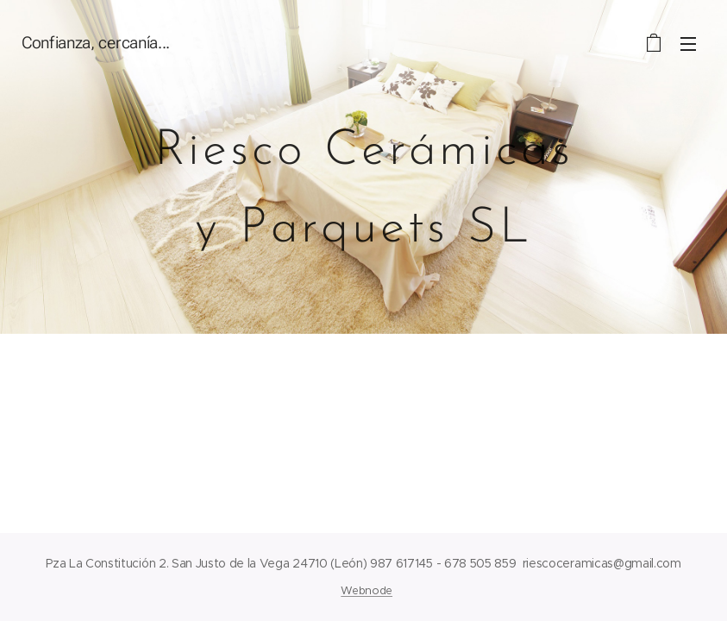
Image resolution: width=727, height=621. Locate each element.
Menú (688, 44)
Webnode (366, 590)
